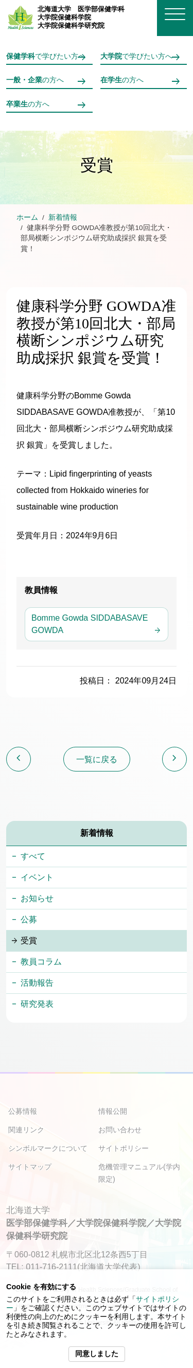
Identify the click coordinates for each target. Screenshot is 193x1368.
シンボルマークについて (47, 1148)
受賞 (29, 940)
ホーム (27, 217)
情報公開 (112, 1111)
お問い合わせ (120, 1130)
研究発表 (37, 1003)
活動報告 (37, 982)
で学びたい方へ (45, 56)
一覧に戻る (96, 759)
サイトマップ (29, 1167)
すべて (33, 856)
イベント (37, 877)
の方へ (35, 80)
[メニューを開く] (175, 14)
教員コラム (41, 961)
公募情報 (22, 1111)
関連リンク (26, 1130)
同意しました (96, 1354)
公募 (29, 919)
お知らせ (37, 898)
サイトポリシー (123, 1148)
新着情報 (62, 217)
